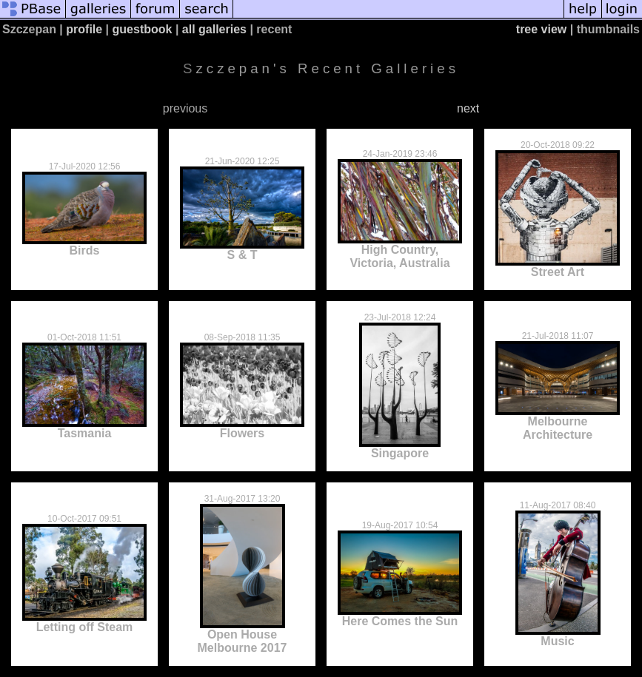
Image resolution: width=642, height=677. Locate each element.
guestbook (143, 29)
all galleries (214, 29)
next (468, 108)
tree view (541, 29)
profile (84, 29)
